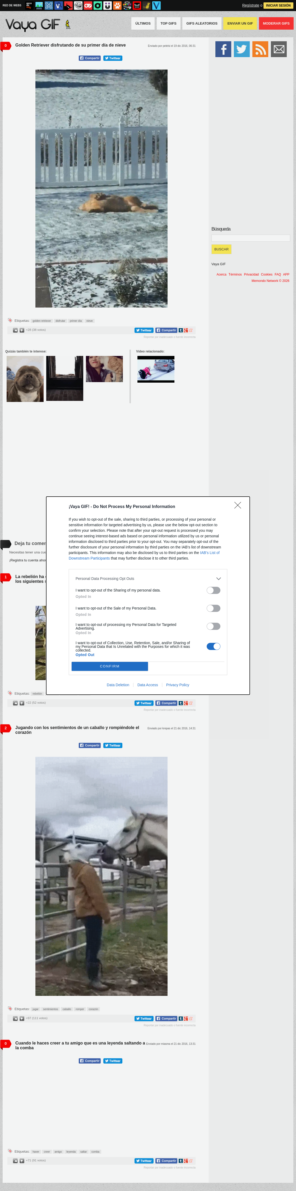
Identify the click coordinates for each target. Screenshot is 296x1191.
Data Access (147, 685)
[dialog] (148, 596)
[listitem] (148, 578)
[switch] (213, 590)
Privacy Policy (177, 685)
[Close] (239, 507)
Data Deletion (118, 685)
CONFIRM (110, 666)
